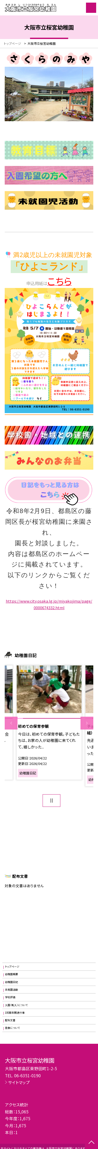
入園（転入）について (16, 1005)
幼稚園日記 (11, 982)
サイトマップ (19, 1082)
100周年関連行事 (15, 1012)
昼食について (12, 1028)
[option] (49, 722)
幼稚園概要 (11, 974)
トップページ (12, 966)
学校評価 (10, 997)
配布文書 (10, 1020)
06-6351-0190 (27, 1075)
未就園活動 (11, 989)
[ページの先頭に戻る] (91, 1142)
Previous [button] (11, 723)
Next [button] (86, 723)
